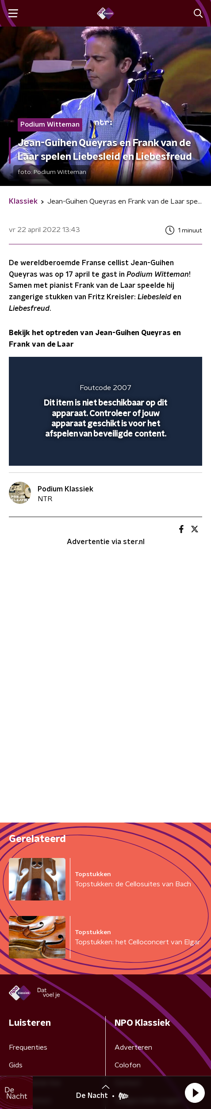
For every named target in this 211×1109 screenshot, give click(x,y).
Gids (16, 1065)
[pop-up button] (154, 369)
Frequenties (28, 1047)
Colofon (128, 1065)
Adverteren (133, 1047)
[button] (194, 1092)
